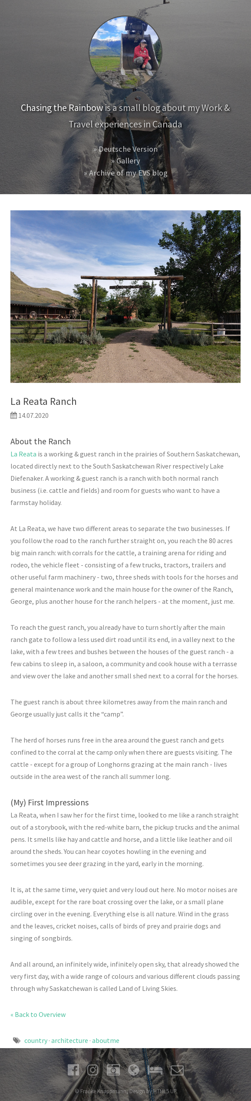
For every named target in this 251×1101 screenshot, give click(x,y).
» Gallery (125, 161)
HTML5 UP (165, 1091)
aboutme (105, 1040)
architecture (69, 1040)
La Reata (23, 454)
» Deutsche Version (125, 149)
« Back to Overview (38, 1014)
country (35, 1040)
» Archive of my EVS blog (126, 173)
